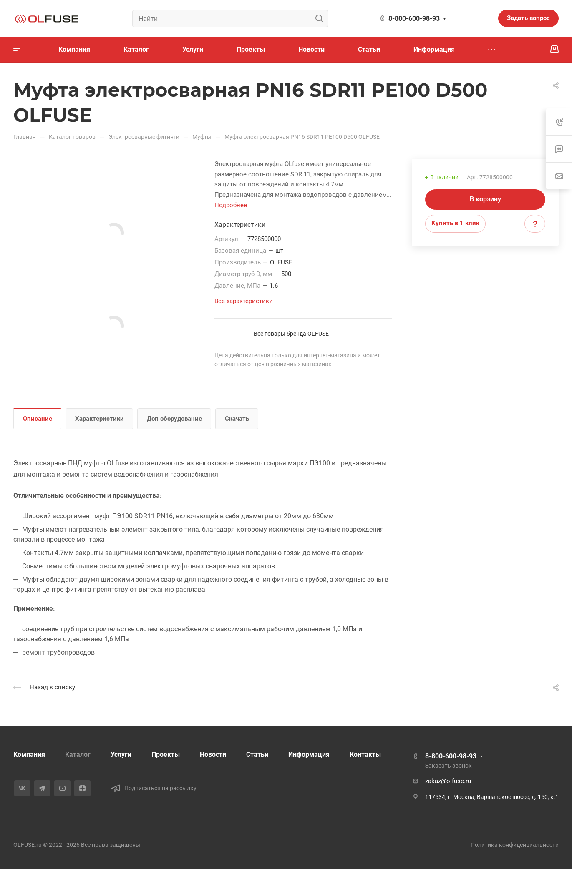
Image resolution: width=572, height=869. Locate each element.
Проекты (165, 754)
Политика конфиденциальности (515, 844)
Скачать (237, 418)
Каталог (78, 754)
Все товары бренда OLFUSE (291, 333)
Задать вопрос (528, 18)
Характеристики (99, 418)
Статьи (257, 754)
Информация (309, 754)
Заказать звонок (448, 765)
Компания (29, 754)
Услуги (121, 754)
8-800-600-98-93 (414, 19)
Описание (37, 418)
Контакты (365, 754)
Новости (213, 754)
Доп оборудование (174, 418)
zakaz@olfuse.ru (448, 781)
